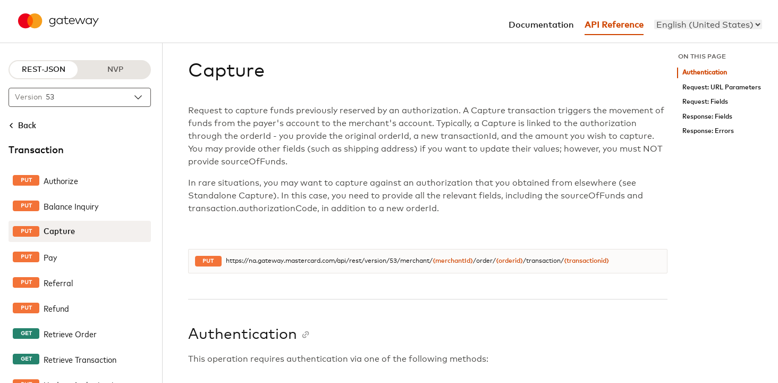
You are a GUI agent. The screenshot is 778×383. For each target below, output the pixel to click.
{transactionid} (586, 261)
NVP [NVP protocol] (115, 69)
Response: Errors (708, 131)
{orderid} (509, 261)
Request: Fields (705, 101)
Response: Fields (707, 116)
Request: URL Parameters (721, 87)
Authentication (704, 72)
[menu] (708, 24)
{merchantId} (453, 261)
